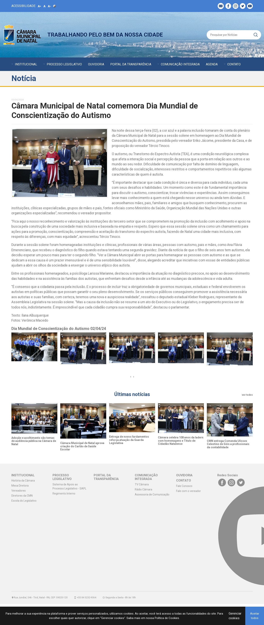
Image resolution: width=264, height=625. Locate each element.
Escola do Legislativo (24, 500)
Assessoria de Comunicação (152, 494)
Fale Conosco (184, 486)
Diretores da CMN (22, 495)
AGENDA (212, 64)
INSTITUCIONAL (26, 64)
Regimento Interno (64, 493)
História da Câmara (23, 480)
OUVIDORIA (96, 64)
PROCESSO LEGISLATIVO (64, 64)
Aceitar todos (254, 616)
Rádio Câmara (143, 489)
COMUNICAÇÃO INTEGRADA (180, 64)
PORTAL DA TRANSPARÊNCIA (130, 64)
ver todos (247, 395)
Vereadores (18, 490)
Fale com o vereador (188, 491)
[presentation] (130, 376)
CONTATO (234, 64)
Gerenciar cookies (235, 616)
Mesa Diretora (20, 485)
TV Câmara (142, 484)
